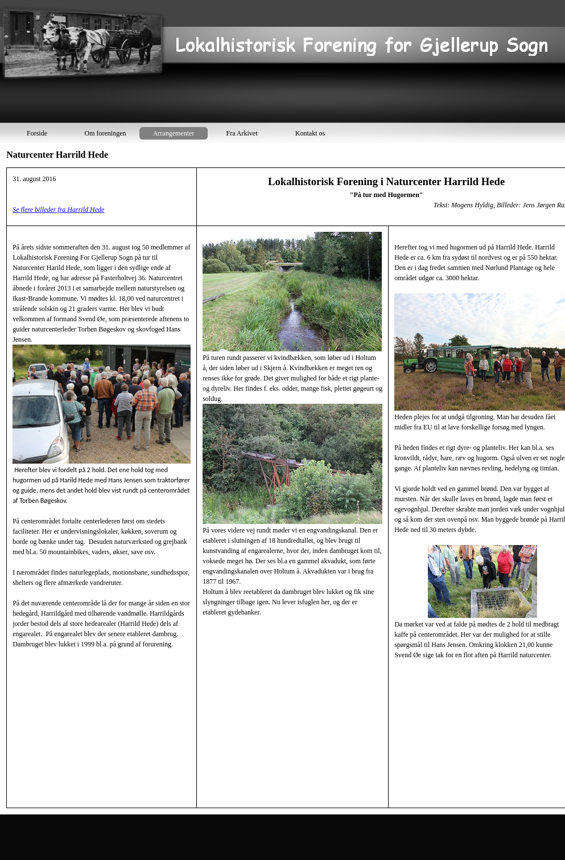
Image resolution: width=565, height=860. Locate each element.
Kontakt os (310, 133)
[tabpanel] (284, 487)
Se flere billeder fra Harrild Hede (58, 210)
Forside (37, 133)
